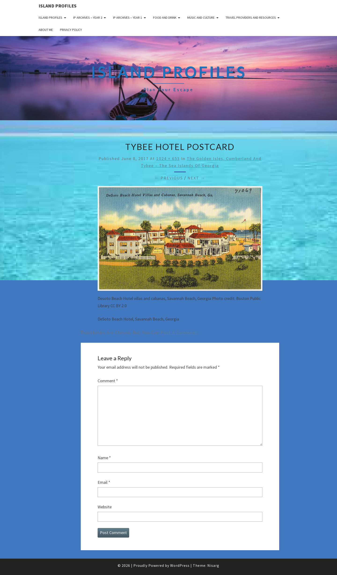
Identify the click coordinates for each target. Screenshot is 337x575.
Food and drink (164, 17)
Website (105, 506)
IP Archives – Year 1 (127, 17)
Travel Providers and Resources (251, 17)
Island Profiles (58, 6)
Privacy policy (71, 30)
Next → (196, 178)
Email (104, 482)
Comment (108, 380)
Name (104, 457)
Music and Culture (201, 17)
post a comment (179, 332)
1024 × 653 (168, 158)
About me (46, 30)
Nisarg (213, 565)
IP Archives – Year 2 (87, 17)
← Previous (168, 178)
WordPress (180, 565)
